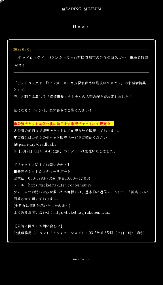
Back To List (81, 259)
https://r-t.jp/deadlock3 (35, 144)
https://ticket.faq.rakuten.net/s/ (82, 212)
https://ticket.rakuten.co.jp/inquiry (60, 185)
